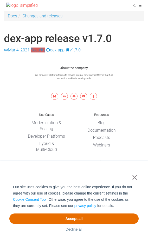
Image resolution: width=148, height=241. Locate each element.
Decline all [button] (74, 229)
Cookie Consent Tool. (30, 199)
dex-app (55, 50)
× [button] (134, 177)
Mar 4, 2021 (17, 50)
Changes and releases (42, 16)
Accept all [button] (73, 219)
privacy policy (85, 206)
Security (38, 50)
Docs (12, 16)
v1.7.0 (73, 50)
